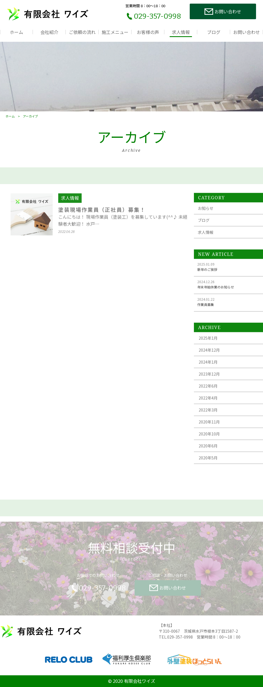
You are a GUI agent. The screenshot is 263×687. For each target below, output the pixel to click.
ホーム (16, 32)
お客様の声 (148, 32)
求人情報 (181, 32)
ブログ (213, 32)
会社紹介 (49, 32)
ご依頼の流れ (82, 32)
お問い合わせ (246, 32)
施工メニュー (115, 32)
